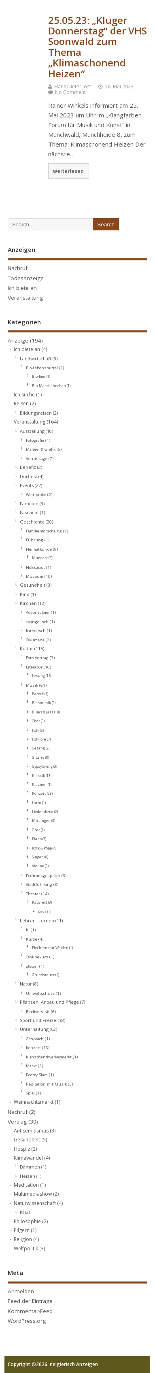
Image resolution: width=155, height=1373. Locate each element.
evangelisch (37, 621)
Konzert (39, 793)
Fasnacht (29, 512)
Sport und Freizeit (39, 1020)
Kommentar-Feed (30, 1311)
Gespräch (35, 1038)
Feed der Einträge (30, 1301)
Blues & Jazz (42, 712)
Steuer (32, 966)
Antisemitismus (31, 1130)
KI (28, 929)
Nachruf (18, 268)
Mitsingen (41, 820)
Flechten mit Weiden (50, 947)
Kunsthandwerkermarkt (49, 1057)
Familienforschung (44, 531)
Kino (25, 594)
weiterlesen (68, 171)
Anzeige (18, 340)
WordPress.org (27, 1320)
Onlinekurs (37, 957)
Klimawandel (28, 1157)
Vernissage (36, 458)
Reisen (21, 403)
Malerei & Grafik (40, 449)
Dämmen (30, 1167)
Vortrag (17, 1121)
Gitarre (38, 757)
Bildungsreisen (36, 413)
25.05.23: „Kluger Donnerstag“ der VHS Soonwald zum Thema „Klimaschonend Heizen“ (97, 46)
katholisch (36, 630)
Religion (23, 1239)
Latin (36, 802)
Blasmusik (41, 702)
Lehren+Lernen (37, 920)
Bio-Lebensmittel (42, 367)
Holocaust (35, 567)
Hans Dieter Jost (72, 86)
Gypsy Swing (42, 766)
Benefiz (28, 467)
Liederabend (42, 811)
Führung (34, 540)
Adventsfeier (38, 612)
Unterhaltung (34, 1029)
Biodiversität (38, 1011)
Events (27, 485)
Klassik (38, 775)
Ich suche (24, 394)
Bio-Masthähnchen (49, 385)
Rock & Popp (42, 848)
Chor (36, 721)
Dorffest (28, 476)
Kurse (31, 939)
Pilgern (22, 1230)
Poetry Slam (37, 1074)
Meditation (26, 1184)
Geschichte (32, 522)
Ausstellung (32, 431)
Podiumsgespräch (43, 875)
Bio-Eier (39, 376)
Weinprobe (36, 494)
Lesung (38, 675)
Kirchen (28, 603)
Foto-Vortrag (37, 657)
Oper (36, 830)
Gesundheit (32, 585)
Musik (32, 685)
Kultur (26, 648)
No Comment (70, 92)
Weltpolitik (26, 1248)
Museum (34, 576)
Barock (38, 694)
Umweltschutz (40, 993)
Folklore (39, 739)
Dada (42, 911)
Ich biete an (22, 288)
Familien (29, 503)
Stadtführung (39, 884)
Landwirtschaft (35, 358)
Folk (35, 730)
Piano (37, 839)
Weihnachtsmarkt (33, 1101)
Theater (33, 893)
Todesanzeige (26, 278)
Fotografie (35, 440)
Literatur (34, 667)
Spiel (30, 1093)
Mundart (40, 558)
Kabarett (39, 902)
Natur (26, 984)
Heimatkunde (39, 549)
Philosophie (27, 1221)
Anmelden (21, 1291)
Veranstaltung (25, 297)
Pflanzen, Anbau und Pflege (49, 1002)
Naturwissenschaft (35, 1203)
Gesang (38, 748)
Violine (38, 866)
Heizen (27, 1176)
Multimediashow (33, 1193)
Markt (31, 1066)
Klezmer (39, 784)
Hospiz (22, 1148)
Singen (38, 857)
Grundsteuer (43, 975)
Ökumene (35, 640)
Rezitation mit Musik (46, 1084)
